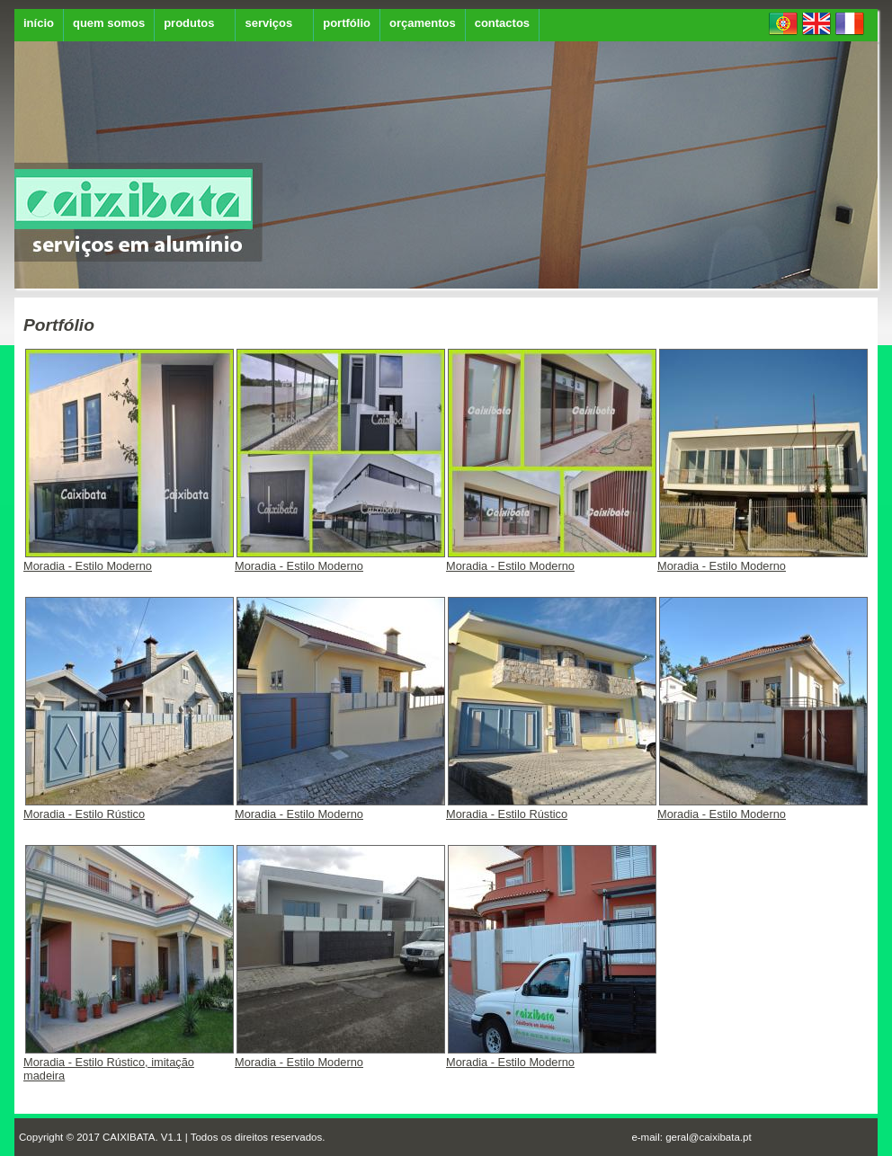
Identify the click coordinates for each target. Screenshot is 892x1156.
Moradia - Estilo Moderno (128, 560)
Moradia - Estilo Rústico (128, 808)
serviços (268, 23)
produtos (189, 23)
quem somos (109, 23)
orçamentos (422, 23)
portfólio (346, 23)
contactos (502, 23)
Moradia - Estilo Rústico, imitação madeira (128, 1063)
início (38, 23)
